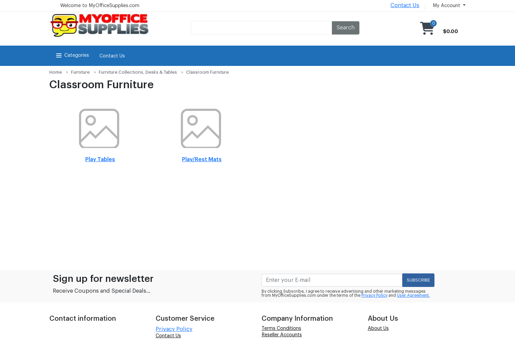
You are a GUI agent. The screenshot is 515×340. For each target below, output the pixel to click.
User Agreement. (413, 295)
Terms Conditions (281, 328)
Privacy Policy (374, 295)
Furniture (80, 72)
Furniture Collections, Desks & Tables (138, 72)
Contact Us (404, 5)
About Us (378, 328)
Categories (72, 55)
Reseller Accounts (282, 335)
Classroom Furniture (207, 72)
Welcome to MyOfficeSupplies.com (99, 5)
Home (55, 72)
